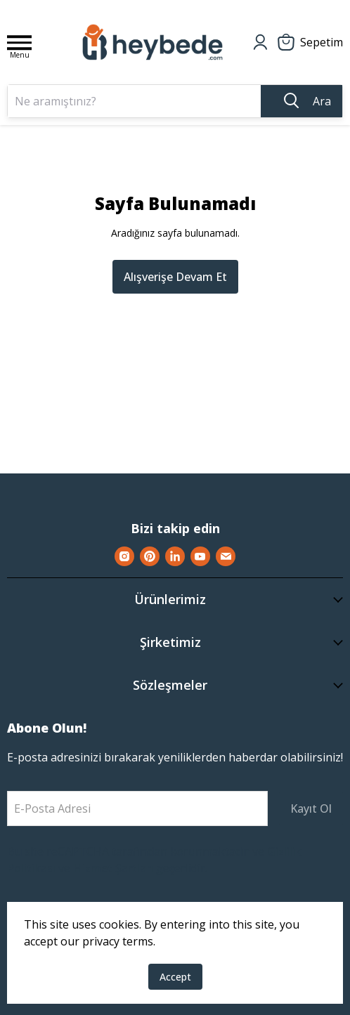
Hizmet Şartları (113, 868)
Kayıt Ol (311, 808)
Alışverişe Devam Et (175, 276)
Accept (175, 976)
